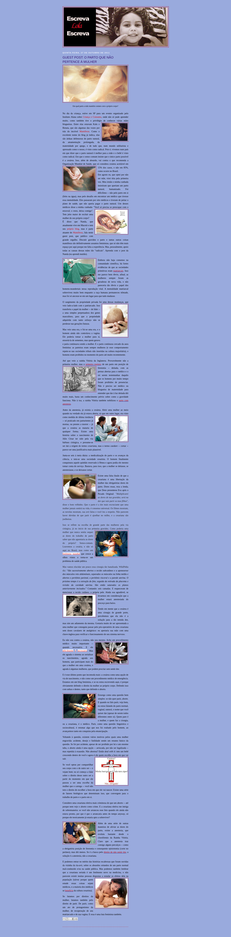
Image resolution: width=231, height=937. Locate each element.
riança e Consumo (92, 117)
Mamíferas (84, 131)
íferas (80, 232)
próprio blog (73, 229)
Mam (75, 232)
